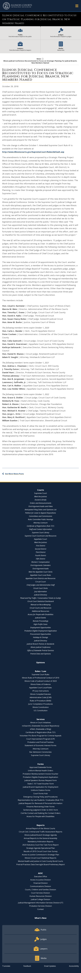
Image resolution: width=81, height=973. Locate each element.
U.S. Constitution (40, 710)
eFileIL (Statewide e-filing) (40, 729)
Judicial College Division (40, 899)
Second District (40, 549)
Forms (40, 764)
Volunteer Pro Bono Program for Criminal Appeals (40, 735)
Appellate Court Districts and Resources (40, 578)
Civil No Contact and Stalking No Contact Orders (40, 813)
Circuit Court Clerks (40, 588)
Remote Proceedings (40, 621)
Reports (40, 825)
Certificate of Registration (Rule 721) (40, 526)
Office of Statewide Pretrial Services (40, 650)
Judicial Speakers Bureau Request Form (40, 780)
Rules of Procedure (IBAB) (40, 700)
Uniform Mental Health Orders (40, 770)
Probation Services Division (40, 906)
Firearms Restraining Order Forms (40, 806)
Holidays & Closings (40, 637)
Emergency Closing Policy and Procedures (40, 797)
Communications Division (40, 886)
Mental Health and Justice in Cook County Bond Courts (40, 861)
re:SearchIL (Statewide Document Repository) (40, 726)
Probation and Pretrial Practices (40, 742)
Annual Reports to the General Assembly (40, 838)
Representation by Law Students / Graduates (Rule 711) (40, 800)
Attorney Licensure (40, 522)
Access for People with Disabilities (40, 614)
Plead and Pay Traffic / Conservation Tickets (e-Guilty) (40, 598)
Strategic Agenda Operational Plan (40, 848)
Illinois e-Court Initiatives (40, 722)
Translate (6, 966)
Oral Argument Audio (40, 568)
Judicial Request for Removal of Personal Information (40, 803)
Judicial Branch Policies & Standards (40, 644)
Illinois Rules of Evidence (41, 684)
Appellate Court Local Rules (40, 575)
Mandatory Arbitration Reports (40, 841)
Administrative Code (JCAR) (40, 697)
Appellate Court (40, 539)
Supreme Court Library (40, 532)
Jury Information (40, 591)
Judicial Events (40, 617)
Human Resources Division (41, 896)
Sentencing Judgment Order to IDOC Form (40, 810)
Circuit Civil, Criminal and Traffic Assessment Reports (40, 832)
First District (40, 545)
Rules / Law (40, 671)
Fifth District (40, 559)
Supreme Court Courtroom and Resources (40, 536)
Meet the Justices (40, 496)
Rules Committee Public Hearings (40, 519)
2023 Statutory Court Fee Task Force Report (40, 845)
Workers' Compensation (40, 562)
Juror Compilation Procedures (40, 704)
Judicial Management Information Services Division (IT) (40, 902)
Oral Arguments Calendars (40, 565)
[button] (76, 5)
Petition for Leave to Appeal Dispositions (40, 513)
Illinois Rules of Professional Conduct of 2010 (40, 678)
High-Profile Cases (40, 624)
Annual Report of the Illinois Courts (40, 828)
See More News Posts (14, 474)
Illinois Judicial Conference (40, 647)
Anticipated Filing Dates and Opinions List (40, 509)
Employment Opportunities (40, 627)
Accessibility (74, 966)
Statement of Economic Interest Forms (40, 745)
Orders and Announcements (40, 503)
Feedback (27, 966)
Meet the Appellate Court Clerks (40, 572)
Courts (40, 490)
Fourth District (40, 555)
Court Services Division (40, 893)
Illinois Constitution (40, 707)
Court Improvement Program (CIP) (40, 739)
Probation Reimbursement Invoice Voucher (40, 774)
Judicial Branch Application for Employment (40, 787)
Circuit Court (40, 581)
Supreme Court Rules (40, 674)
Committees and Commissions (40, 516)
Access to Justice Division (40, 880)
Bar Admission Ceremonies (40, 752)
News (39, 59)
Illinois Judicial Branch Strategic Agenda (40, 835)
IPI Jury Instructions (40, 691)
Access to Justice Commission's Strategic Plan (40, 854)
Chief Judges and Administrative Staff (41, 585)
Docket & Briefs (40, 500)
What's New (40, 918)
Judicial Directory (40, 595)
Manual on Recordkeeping (40, 604)
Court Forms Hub (40, 793)
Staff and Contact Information (40, 529)
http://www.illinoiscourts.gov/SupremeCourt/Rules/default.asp (33, 152)
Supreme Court (40, 493)
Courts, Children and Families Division (40, 889)
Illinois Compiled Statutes (40, 694)
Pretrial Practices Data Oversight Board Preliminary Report (40, 864)
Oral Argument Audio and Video (40, 506)
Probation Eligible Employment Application (40, 631)
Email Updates (50, 966)
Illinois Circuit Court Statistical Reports (40, 858)
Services (41, 719)
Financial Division (40, 883)
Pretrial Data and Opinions (40, 654)
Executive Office (40, 876)
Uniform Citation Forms (40, 790)
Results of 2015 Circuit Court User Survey (41, 851)
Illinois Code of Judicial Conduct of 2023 (40, 681)
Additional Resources (40, 611)
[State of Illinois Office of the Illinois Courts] (17, 5)
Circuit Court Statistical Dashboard (40, 601)
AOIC (40, 873)
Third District (40, 552)
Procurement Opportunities (40, 634)
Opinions (40, 662)
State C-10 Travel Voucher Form (40, 783)
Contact (40, 909)
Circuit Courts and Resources (40, 608)
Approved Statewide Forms (41, 767)
